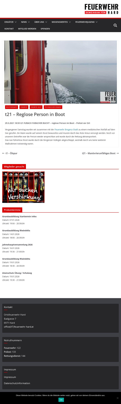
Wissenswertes (60, 22)
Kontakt (9, 28)
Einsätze (9, 22)
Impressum (10, 377)
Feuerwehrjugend (85, 22)
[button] (15, 22)
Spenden (45, 28)
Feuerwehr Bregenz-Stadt (66, 129)
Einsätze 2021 (36, 107)
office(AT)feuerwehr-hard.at (19, 326)
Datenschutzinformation (17, 383)
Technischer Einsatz (53, 107)
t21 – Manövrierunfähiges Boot (100, 153)
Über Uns (39, 22)
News (24, 22)
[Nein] (117, 398)
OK (61, 400)
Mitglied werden (27, 28)
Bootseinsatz (11, 107)
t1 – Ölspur (9, 153)
